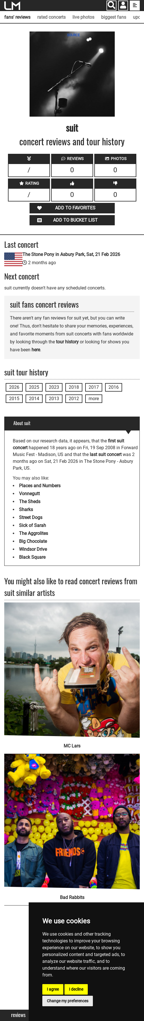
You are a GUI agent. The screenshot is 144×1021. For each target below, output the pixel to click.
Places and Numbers (39, 485)
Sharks (26, 509)
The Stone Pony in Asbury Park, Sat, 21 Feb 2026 (71, 254)
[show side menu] (135, 5)
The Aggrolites (33, 533)
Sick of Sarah (32, 525)
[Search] (111, 5)
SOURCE (73, 35)
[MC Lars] (72, 670)
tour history (67, 341)
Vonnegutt (29, 493)
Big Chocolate (33, 541)
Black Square (32, 557)
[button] (123, 6)
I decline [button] (76, 989)
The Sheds (29, 501)
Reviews (18, 1015)
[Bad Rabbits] (72, 817)
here (36, 349)
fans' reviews (17, 17)
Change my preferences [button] (67, 1001)
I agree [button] (53, 989)
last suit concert (106, 454)
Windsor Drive (33, 549)
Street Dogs (30, 517)
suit (72, 127)
